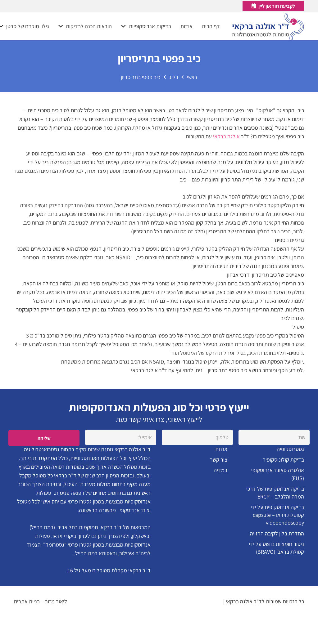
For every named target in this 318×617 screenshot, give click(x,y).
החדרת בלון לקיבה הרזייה (277, 533)
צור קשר (218, 459)
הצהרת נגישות (207, 601)
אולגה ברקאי (226, 136)
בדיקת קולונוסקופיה (283, 459)
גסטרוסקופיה (290, 449)
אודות (221, 449)
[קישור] (268, 26)
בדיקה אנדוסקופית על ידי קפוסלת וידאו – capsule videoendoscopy (277, 514)
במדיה (220, 470)
